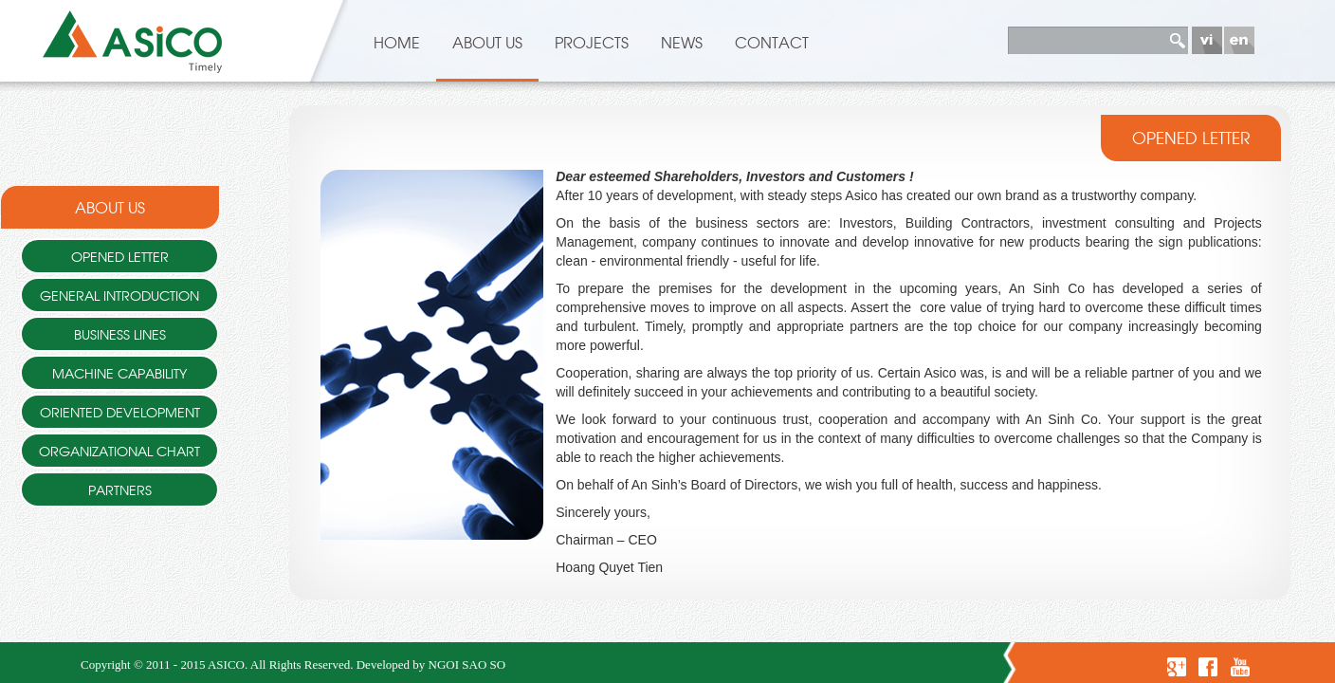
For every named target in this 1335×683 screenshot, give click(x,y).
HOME (397, 41)
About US (487, 41)
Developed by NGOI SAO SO (431, 664)
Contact (772, 41)
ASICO (226, 664)
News (682, 41)
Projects (592, 41)
